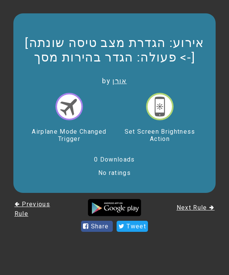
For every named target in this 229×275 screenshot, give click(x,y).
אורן (119, 81)
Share (97, 226)
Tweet (132, 226)
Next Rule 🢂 (196, 207)
